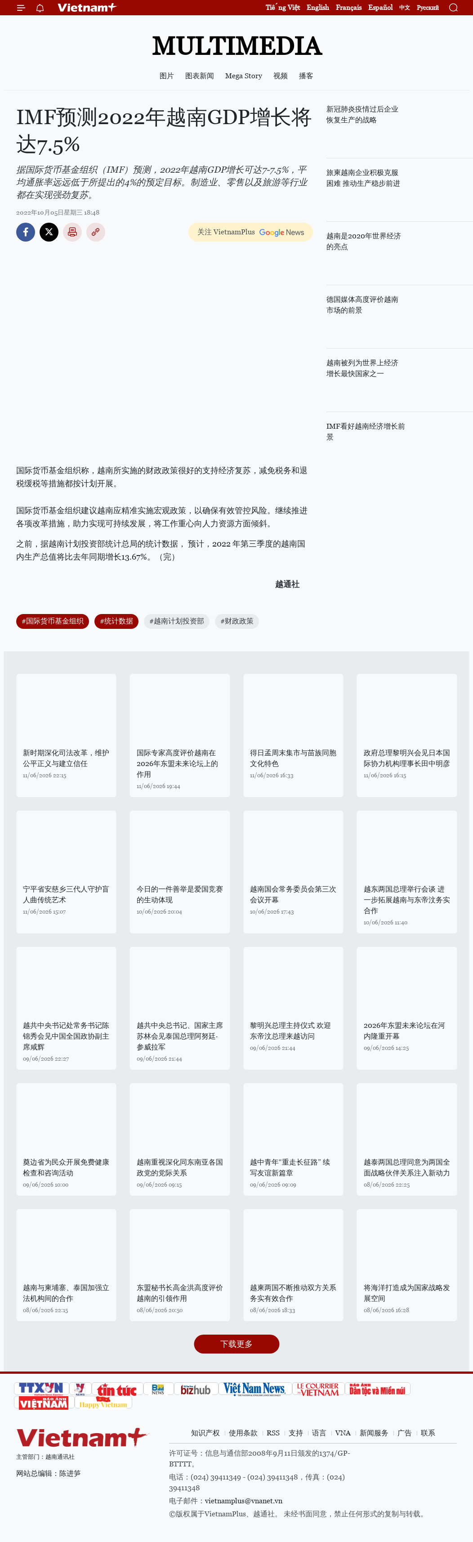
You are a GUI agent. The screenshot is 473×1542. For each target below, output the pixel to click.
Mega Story (243, 76)
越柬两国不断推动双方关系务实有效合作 (293, 1293)
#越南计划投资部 (176, 621)
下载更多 (236, 1344)
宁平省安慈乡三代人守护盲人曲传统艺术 (66, 894)
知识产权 (205, 1433)
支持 (296, 1433)
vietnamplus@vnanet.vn (243, 1501)
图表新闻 (199, 76)
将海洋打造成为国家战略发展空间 (407, 1293)
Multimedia (236, 46)
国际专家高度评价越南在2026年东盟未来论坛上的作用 (177, 764)
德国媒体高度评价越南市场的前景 (362, 304)
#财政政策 (237, 621)
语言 (319, 1433)
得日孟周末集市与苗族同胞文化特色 (293, 758)
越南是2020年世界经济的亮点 (363, 241)
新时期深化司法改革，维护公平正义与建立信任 (66, 758)
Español (380, 7)
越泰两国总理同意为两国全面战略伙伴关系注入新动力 (407, 1167)
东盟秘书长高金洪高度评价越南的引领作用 (180, 1293)
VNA (343, 1433)
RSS (273, 1433)
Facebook (25, 232)
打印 (72, 232)
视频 (280, 76)
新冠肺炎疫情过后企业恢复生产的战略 (362, 114)
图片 (167, 76)
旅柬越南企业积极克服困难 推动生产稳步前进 (363, 178)
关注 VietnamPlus (226, 232)
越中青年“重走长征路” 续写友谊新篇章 (290, 1167)
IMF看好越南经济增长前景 (365, 431)
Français (348, 7)
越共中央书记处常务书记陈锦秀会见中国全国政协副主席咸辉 (66, 1036)
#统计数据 (116, 621)
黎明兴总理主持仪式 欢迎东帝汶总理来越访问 (290, 1030)
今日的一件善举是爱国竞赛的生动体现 (180, 894)
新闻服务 (374, 1433)
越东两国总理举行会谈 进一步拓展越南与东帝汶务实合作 (407, 900)
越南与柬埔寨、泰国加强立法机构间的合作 (66, 1293)
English (318, 7)
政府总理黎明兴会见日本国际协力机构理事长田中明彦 (407, 758)
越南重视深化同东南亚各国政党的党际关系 (180, 1167)
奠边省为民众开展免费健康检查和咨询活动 (66, 1167)
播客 (306, 76)
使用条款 (243, 1433)
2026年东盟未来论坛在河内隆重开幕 (404, 1030)
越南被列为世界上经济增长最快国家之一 (362, 368)
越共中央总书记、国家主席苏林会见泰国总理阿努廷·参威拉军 (180, 1036)
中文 (404, 7)
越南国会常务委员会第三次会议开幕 (293, 894)
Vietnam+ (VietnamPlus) (87, 7)
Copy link (95, 232)
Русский (428, 7)
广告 (404, 1433)
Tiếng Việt (283, 7)
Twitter (49, 232)
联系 (428, 1433)
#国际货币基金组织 (53, 621)
